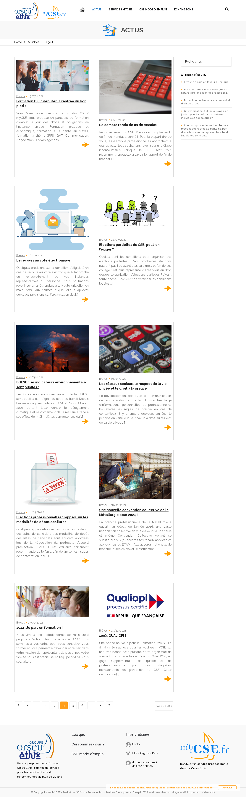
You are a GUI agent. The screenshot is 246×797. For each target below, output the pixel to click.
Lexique (78, 735)
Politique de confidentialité (199, 792)
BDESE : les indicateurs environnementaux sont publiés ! (51, 384)
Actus (97, 9)
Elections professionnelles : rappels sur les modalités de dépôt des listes (52, 519)
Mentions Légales (172, 792)
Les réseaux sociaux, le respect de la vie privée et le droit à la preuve (133, 386)
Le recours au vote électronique (43, 260)
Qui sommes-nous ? (88, 744)
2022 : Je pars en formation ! (39, 627)
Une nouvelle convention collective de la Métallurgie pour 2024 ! (134, 512)
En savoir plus (85, 144)
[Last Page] (109, 705)
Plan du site (153, 792)
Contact (136, 744)
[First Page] (18, 705)
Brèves (20, 96)
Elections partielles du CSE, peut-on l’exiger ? (129, 247)
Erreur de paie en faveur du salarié (206, 82)
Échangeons (183, 9)
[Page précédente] (27, 705)
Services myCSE (120, 9)
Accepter (227, 787)
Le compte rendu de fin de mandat (128, 125)
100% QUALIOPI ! (112, 635)
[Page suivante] (100, 705)
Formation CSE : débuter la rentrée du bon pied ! (51, 103)
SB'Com (80, 792)
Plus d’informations (202, 788)
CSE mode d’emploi (153, 9)
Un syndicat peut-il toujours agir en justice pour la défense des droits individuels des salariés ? (204, 114)
